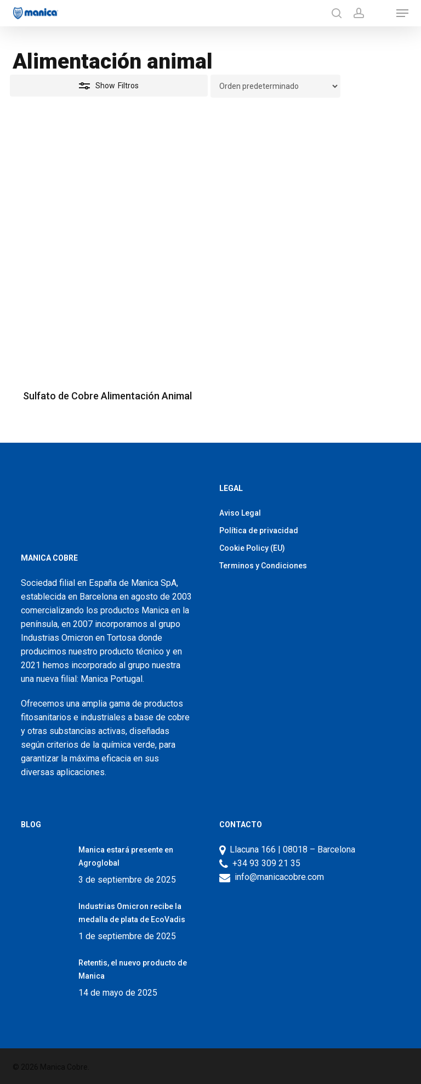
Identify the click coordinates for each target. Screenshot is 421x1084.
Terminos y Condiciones (263, 565)
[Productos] (380, 13)
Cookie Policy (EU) (252, 548)
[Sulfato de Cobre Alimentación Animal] (107, 256)
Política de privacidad (258, 530)
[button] (402, 13)
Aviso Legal (240, 513)
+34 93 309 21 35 (264, 863)
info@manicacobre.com (279, 877)
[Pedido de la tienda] (275, 86)
